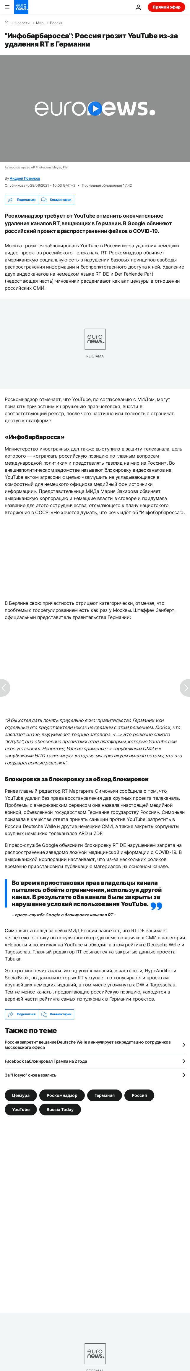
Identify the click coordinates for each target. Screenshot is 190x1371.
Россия (56, 23)
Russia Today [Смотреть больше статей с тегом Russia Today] (60, 1109)
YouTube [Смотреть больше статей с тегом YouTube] (21, 1109)
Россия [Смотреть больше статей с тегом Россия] (139, 1094)
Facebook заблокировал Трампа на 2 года (46, 1061)
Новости (22, 23)
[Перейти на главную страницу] (21, 7)
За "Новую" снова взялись (30, 1074)
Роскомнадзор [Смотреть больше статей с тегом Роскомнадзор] (62, 1094)
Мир (39, 23)
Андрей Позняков (25, 178)
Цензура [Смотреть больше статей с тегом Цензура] (21, 1094)
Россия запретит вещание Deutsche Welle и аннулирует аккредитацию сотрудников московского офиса (88, 1044)
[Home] (6, 23)
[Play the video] (95, 108)
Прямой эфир (166, 6)
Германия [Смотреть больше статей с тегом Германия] (105, 1094)
